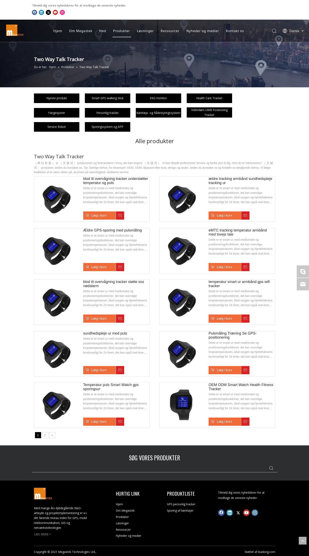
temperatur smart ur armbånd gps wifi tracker (239, 284)
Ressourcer (169, 31)
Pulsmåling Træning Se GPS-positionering (233, 335)
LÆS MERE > (42, 534)
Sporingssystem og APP (107, 127)
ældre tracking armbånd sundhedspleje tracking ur (240, 181)
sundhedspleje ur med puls (105, 333)
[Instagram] (62, 12)
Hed (102, 31)
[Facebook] (34, 12)
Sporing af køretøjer (180, 510)
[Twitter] (48, 12)
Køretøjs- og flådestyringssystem (158, 113)
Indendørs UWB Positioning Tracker (209, 112)
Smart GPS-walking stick (108, 98)
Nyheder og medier (202, 31)
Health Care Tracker (209, 98)
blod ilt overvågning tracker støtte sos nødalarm (113, 284)
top (303, 541)
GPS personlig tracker (181, 504)
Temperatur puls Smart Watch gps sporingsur (111, 387)
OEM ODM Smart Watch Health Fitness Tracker (241, 387)
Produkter (120, 31)
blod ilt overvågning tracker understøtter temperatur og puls (115, 181)
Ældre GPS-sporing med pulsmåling (112, 230)
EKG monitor (158, 98)
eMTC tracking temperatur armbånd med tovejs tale (238, 232)
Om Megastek (80, 31)
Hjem (57, 31)
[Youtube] (55, 12)
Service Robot (56, 127)
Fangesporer (56, 113)
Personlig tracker (107, 113)
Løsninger (144, 31)
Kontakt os (234, 31)
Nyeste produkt (56, 98)
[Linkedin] (41, 12)
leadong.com (266, 552)
